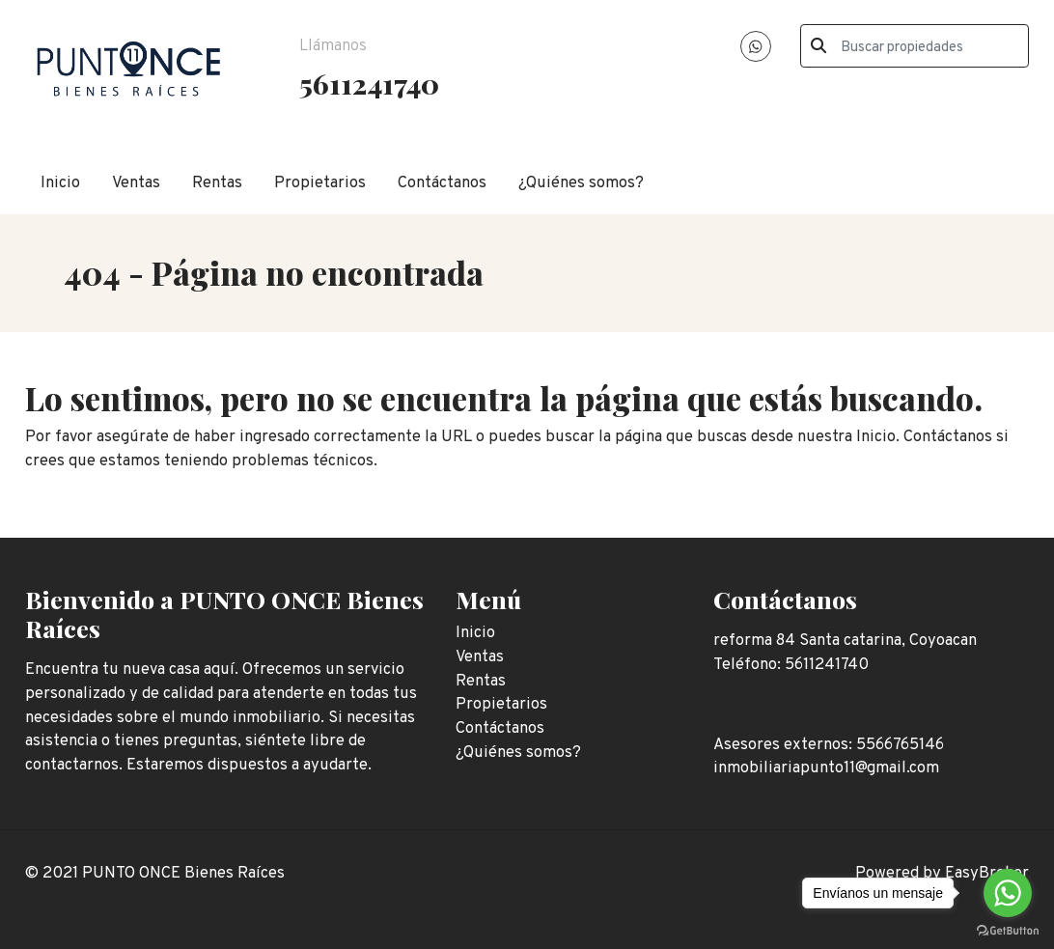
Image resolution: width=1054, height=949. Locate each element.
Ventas (136, 183)
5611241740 (369, 83)
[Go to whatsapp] (1008, 893)
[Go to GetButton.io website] (1008, 929)
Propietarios (320, 183)
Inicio (60, 183)
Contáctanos (442, 183)
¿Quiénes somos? (581, 183)
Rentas (217, 183)
